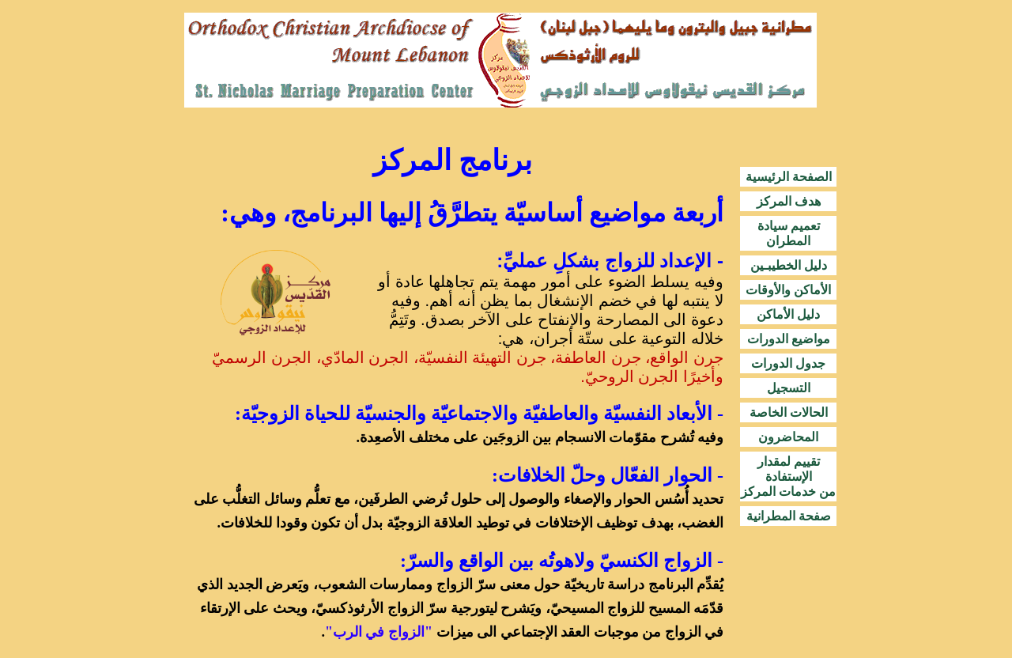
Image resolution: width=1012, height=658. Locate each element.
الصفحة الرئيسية (789, 176)
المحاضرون (788, 437)
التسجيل (788, 388)
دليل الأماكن (788, 314)
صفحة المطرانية (788, 516)
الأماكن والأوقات (788, 290)
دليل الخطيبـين (788, 265)
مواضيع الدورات (788, 339)
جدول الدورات (788, 363)
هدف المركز (789, 201)
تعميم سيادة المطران (788, 233)
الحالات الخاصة (789, 412)
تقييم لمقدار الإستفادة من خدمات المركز (788, 476)
